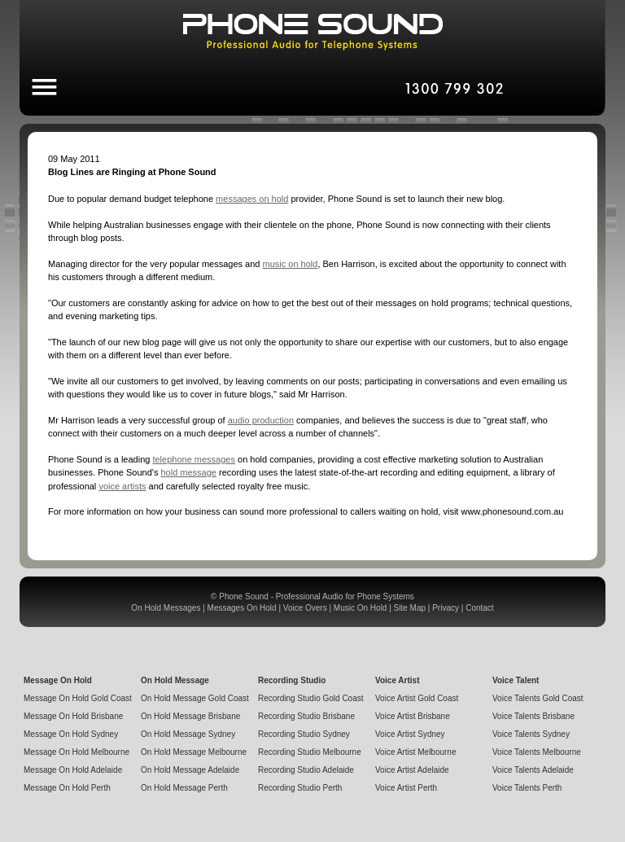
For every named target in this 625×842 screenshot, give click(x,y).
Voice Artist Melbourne (416, 752)
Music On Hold (360, 607)
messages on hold (252, 199)
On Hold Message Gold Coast (195, 698)
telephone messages (193, 459)
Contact (479, 607)
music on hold (290, 264)
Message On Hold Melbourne (76, 752)
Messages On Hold (242, 607)
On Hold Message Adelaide (190, 769)
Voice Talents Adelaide (533, 769)
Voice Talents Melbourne (536, 752)
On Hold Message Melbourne (194, 752)
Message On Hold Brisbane (73, 716)
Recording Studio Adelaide (306, 769)
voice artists (122, 486)
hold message (188, 472)
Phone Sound (244, 596)
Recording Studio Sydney (304, 734)
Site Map (410, 607)
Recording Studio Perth (300, 787)
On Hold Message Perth (184, 787)
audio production (261, 420)
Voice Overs (305, 607)
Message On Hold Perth (67, 787)
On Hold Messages (165, 607)
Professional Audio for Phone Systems (345, 596)
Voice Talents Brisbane (533, 716)
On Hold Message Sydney (188, 734)
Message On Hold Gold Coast (78, 698)
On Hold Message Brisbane (190, 716)
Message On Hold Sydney (71, 734)
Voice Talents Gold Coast (537, 698)
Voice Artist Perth (406, 787)
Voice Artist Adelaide (412, 769)
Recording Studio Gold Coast (311, 698)
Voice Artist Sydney (410, 734)
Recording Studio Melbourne (309, 752)
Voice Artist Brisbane (412, 716)
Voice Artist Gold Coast (416, 698)
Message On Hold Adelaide (73, 769)
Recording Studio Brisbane (306, 716)
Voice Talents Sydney (531, 734)
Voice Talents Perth (527, 787)
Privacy (445, 607)
